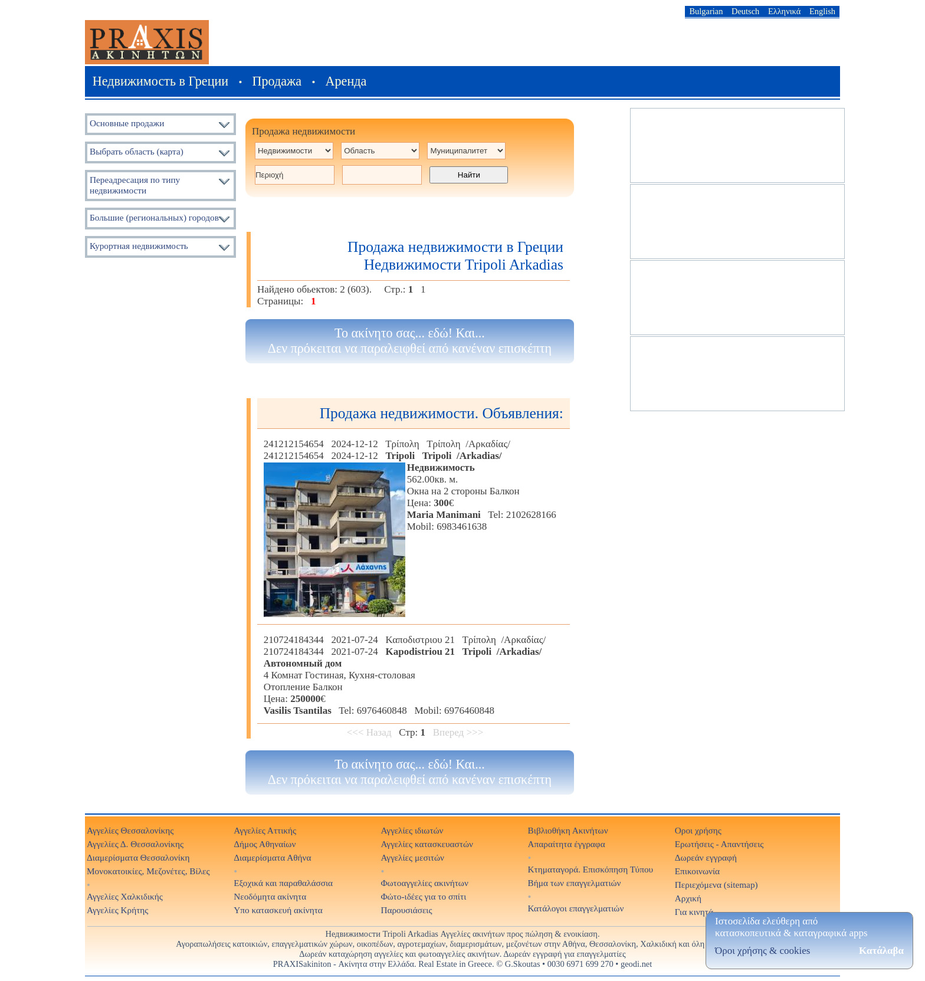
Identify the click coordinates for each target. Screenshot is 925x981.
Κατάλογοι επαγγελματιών (576, 908)
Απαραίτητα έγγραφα (566, 844)
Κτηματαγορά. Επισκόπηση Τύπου (591, 869)
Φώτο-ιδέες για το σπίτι (423, 896)
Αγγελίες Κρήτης (117, 910)
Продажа (277, 81)
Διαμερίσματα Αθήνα (272, 857)
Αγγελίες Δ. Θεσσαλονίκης (135, 844)
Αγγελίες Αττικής (265, 830)
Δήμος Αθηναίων (265, 844)
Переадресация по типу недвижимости (135, 185)
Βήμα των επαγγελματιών (574, 883)
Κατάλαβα (881, 950)
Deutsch (745, 11)
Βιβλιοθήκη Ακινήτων (568, 830)
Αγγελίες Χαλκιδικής (125, 896)
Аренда (346, 81)
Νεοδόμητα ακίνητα (270, 896)
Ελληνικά (784, 11)
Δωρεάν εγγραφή (706, 857)
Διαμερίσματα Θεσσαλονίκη (138, 857)
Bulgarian (706, 11)
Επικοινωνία (697, 871)
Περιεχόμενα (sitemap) (716, 885)
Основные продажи (127, 123)
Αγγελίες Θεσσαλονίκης (130, 830)
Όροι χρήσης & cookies (762, 950)
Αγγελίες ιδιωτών (412, 830)
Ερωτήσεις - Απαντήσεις (719, 844)
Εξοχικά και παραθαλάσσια (283, 883)
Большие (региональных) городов (154, 217)
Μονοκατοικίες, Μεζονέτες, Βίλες (148, 871)
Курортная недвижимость (139, 246)
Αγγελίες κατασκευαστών (427, 844)
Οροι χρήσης (698, 830)
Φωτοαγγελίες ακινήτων (424, 883)
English (822, 11)
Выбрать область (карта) (136, 151)
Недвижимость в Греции (160, 81)
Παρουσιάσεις (406, 910)
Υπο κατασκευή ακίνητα (278, 910)
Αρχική (688, 898)
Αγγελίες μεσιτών (412, 857)
